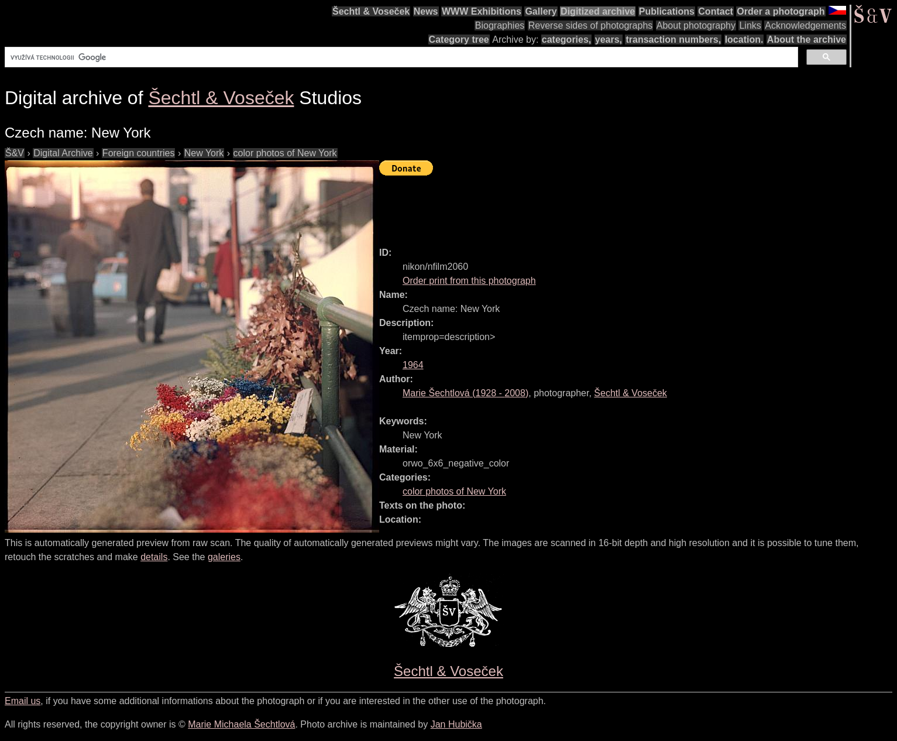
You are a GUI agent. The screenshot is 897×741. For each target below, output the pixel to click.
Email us (22, 701)
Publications (667, 11)
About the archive (806, 39)
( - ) (465, 393)
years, (608, 39)
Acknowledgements (805, 25)
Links (750, 25)
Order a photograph (780, 11)
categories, (566, 39)
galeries (224, 557)
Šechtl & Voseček (371, 11)
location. (744, 39)
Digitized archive (598, 11)
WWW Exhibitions (481, 11)
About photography (696, 25)
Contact (715, 11)
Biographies (500, 25)
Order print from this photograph (469, 281)
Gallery (540, 11)
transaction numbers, (673, 39)
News (426, 11)
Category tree (459, 39)
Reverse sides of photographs (590, 25)
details (153, 557)
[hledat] (400, 57)
